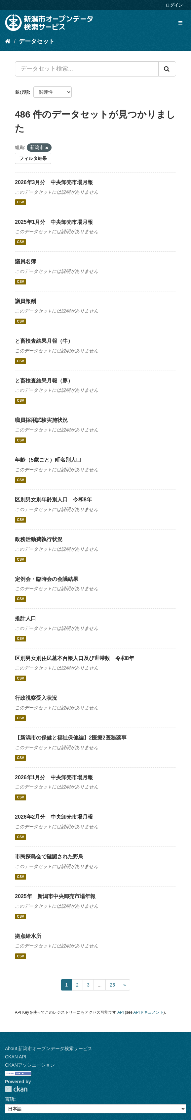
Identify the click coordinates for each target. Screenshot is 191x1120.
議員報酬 (25, 301)
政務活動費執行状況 (38, 539)
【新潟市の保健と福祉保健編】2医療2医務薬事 (71, 737)
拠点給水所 (28, 936)
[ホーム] (8, 41)
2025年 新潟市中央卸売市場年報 (55, 896)
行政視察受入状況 (36, 698)
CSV (20, 202)
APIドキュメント (149, 1012)
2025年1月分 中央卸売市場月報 (54, 222)
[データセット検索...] (87, 68)
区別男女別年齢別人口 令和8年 (53, 499)
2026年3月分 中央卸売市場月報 (54, 182)
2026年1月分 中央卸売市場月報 (54, 777)
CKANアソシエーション (30, 1065)
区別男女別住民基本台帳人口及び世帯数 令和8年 (74, 658)
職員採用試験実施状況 (41, 420)
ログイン (174, 5)
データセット (37, 41)
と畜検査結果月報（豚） (44, 380)
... (100, 985)
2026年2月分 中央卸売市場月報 (54, 817)
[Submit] (167, 68)
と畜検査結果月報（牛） (44, 341)
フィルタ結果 (33, 158)
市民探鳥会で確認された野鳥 (49, 856)
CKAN (16, 1089)
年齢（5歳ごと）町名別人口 (48, 460)
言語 (9, 1099)
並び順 (22, 92)
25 (112, 985)
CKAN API (15, 1056)
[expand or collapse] (180, 22)
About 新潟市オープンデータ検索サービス (48, 1048)
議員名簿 (25, 261)
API (120, 1012)
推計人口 (25, 618)
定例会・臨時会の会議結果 (46, 579)
